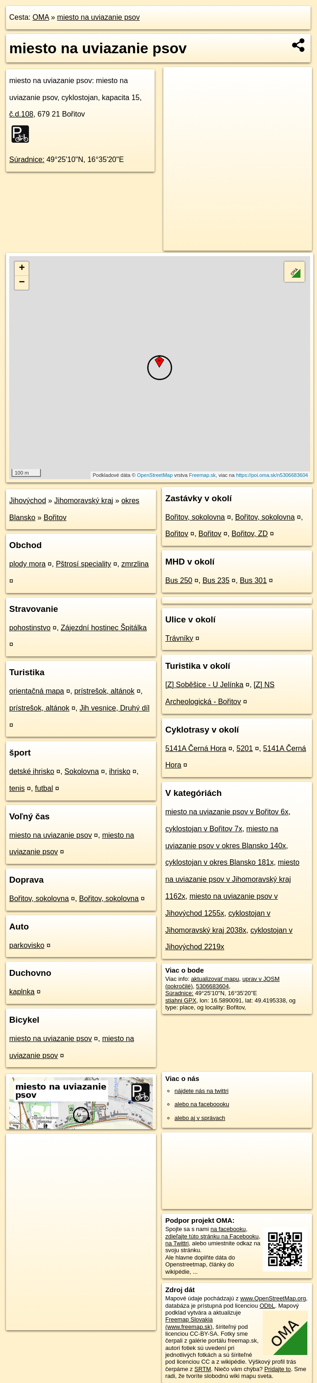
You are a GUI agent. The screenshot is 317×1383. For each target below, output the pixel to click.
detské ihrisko (31, 771)
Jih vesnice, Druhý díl (115, 708)
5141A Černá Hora (195, 748)
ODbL (267, 1305)
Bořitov (55, 517)
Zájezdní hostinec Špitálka (104, 628)
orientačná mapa (36, 691)
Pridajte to (278, 1369)
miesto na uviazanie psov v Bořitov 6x (226, 812)
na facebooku (228, 1229)
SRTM (203, 1369)
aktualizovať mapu (215, 978)
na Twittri (177, 1243)
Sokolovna (81, 771)
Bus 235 (216, 580)
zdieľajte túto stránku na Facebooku (212, 1236)
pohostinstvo (30, 628)
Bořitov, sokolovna (39, 898)
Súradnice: (27, 159)
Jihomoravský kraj (83, 500)
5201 (244, 748)
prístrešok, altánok (104, 691)
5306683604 (212, 986)
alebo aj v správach (199, 1117)
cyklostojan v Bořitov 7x (203, 829)
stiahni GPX (180, 1000)
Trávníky (179, 638)
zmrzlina (135, 564)
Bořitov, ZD (249, 534)
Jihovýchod (27, 500)
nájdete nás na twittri (201, 1090)
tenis (17, 788)
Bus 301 (253, 580)
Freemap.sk (202, 475)
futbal (44, 788)
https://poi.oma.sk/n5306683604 (272, 475)
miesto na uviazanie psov (98, 17)
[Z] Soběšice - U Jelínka (204, 685)
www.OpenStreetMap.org (273, 1298)
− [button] (22, 283)
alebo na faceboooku (201, 1104)
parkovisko (26, 945)
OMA (41, 17)
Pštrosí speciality (83, 564)
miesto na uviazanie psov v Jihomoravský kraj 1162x (232, 879)
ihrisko (119, 771)
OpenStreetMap (155, 475)
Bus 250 (178, 580)
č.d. (21, 114)
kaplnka (22, 992)
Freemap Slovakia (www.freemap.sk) (189, 1323)
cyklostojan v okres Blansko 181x (219, 862)
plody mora (27, 564)
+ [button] (22, 268)
